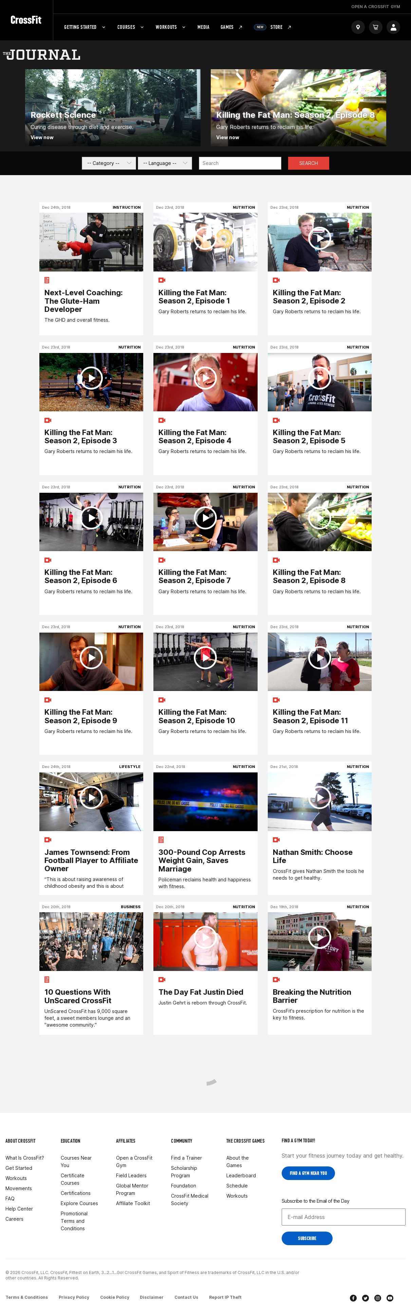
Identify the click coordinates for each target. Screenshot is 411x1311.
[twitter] (365, 1298)
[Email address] (344, 1217)
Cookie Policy (114, 1297)
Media (203, 27)
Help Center (19, 1209)
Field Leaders (131, 1175)
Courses (131, 27)
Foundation (183, 1185)
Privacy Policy (74, 1297)
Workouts (171, 27)
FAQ (10, 1198)
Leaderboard (241, 1175)
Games (232, 27)
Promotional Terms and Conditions (74, 1221)
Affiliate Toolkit (133, 1203)
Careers (14, 1219)
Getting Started (85, 27)
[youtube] (390, 1298)
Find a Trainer (186, 1158)
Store (273, 27)
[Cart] (375, 27)
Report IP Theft (225, 1297)
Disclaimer (152, 1297)
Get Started (18, 1168)
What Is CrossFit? (24, 1158)
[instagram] (377, 1298)
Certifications (76, 1193)
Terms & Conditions (26, 1297)
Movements (18, 1188)
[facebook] (353, 1298)
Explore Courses (79, 1203)
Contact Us (187, 1297)
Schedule (237, 1185)
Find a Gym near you (308, 1173)
